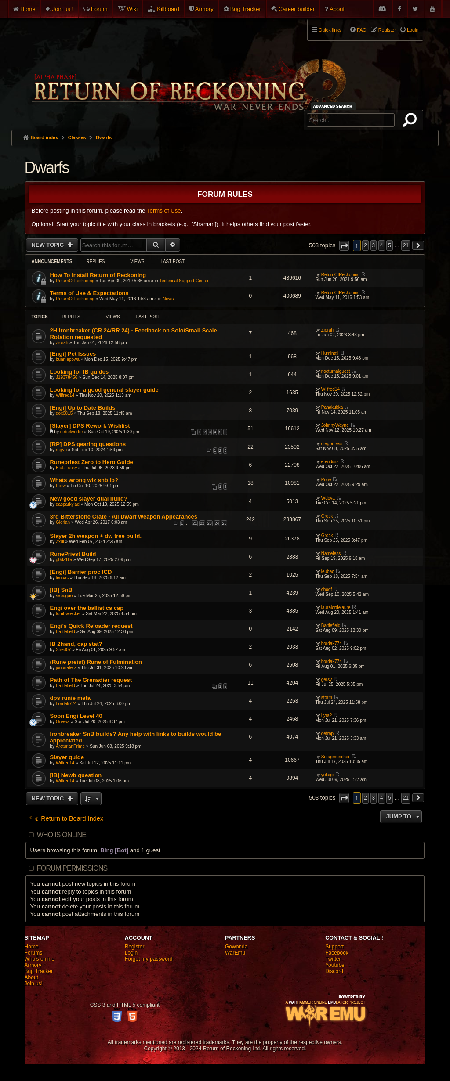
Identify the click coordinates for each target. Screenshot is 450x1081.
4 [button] (381, 245)
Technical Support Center (184, 280)
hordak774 (331, 643)
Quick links (330, 29)
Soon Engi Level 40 (76, 716)
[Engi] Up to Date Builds (83, 407)
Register (135, 947)
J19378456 (67, 377)
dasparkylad (68, 504)
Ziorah (62, 342)
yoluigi (327, 774)
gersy (326, 679)
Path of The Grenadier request (91, 680)
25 (224, 523)
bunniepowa (68, 359)
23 (209, 523)
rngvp (61, 449)
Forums (34, 953)
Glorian (63, 522)
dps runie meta (70, 698)
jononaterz (66, 667)
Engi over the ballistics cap (87, 608)
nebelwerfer (71, 431)
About (337, 9)
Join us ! (62, 9)
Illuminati (329, 353)
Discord (334, 971)
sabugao (64, 595)
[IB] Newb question (76, 775)
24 (217, 523)
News (168, 298)
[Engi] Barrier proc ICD (81, 572)
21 (194, 523)
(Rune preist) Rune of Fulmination (96, 662)
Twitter (333, 959)
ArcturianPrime (70, 746)
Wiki (132, 9)
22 (202, 523)
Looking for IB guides (79, 371)
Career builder (297, 9)
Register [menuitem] (387, 29)
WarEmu (235, 953)
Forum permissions (72, 868)
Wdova (328, 498)
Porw (61, 485)
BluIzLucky (66, 467)
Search (411, 121)
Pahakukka (332, 407)
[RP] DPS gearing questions (88, 444)
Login (131, 953)
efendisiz (329, 461)
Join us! (34, 983)
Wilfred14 (65, 395)
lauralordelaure (336, 607)
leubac (62, 577)
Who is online (61, 835)
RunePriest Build (73, 554)
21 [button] (406, 245)
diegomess (331, 443)
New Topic (48, 244)
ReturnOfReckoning (75, 280)
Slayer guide (67, 757)
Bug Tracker (245, 9)
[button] (344, 246)
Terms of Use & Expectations (89, 293)
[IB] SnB (61, 590)
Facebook (336, 953)
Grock (327, 516)
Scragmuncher (335, 756)
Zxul (60, 541)
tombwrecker (68, 613)
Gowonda (236, 947)
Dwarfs (47, 168)
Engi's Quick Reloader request (91, 626)
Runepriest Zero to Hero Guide (91, 462)
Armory (204, 9)
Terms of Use (164, 210)
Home (28, 9)
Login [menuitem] (412, 29)
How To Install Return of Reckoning (98, 275)
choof (326, 589)
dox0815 (64, 413)
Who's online (39, 959)
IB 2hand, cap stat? (76, 644)
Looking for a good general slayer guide (104, 389)
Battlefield (65, 631)
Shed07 (63, 649)
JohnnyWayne (335, 425)
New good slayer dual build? (88, 498)
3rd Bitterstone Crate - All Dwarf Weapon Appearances (123, 516)
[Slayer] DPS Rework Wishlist (90, 425)
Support (334, 947)
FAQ (362, 29)
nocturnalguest (335, 371)
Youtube (335, 965)
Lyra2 (326, 715)
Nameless (331, 553)
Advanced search (334, 106)
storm (326, 697)
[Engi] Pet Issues (73, 353)
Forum (99, 9)
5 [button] (389, 245)
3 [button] (373, 245)
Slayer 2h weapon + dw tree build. (96, 536)
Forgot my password (149, 959)
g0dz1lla (64, 559)
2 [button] (365, 245)
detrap (327, 733)
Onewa (63, 721)
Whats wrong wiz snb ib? (84, 480)
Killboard (168, 9)
